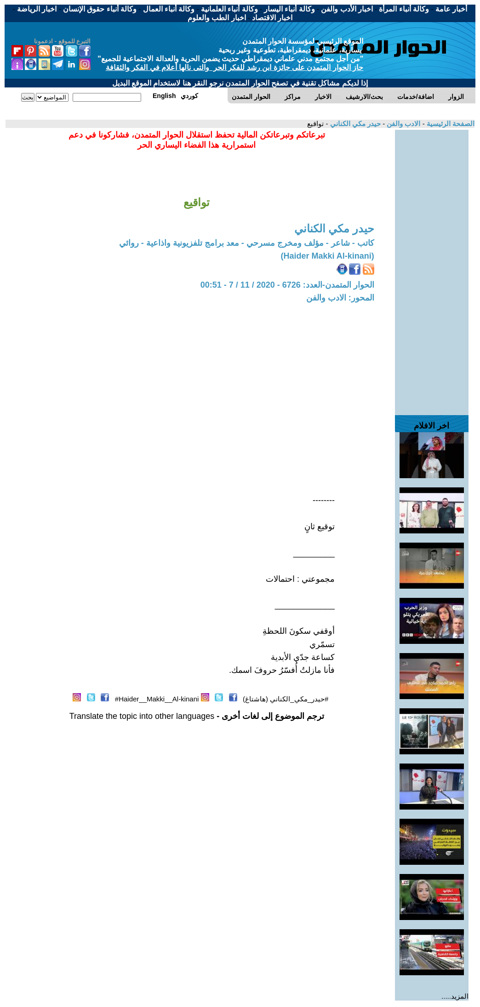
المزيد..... (455, 996)
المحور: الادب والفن (340, 297)
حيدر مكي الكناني (354, 123)
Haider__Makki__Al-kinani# (157, 699)
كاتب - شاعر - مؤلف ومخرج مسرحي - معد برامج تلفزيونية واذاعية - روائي (246, 243)
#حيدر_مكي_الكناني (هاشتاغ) (285, 699)
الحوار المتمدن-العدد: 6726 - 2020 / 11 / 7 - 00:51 (287, 284)
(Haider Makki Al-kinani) (327, 255)
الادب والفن (402, 123)
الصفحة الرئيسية (449, 123)
